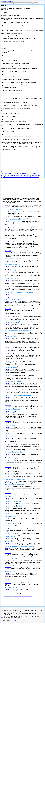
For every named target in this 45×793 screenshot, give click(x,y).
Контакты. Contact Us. (7, 607)
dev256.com (17, 620)
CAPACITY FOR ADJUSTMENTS (22, 596)
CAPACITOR (8, 596)
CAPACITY (8, 205)
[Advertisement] (20, 160)
